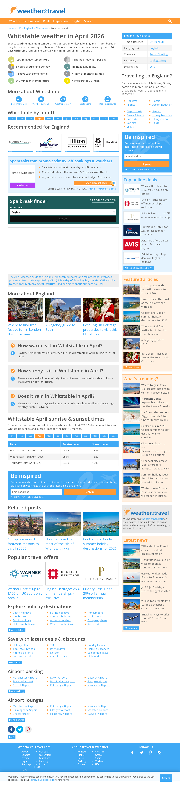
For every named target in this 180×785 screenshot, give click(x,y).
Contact (26, 759)
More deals (15, 666)
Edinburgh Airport (61, 689)
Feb (21, 118)
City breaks (19, 620)
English (154, 48)
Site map (26, 768)
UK (19, 28)
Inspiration (60, 21)
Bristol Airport (22, 689)
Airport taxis (134, 111)
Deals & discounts (107, 104)
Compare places (97, 624)
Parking (81, 765)
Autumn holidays (60, 624)
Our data (44, 755)
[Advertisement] (121, 9)
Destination (16, 211)
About (25, 755)
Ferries (156, 111)
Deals (46, 21)
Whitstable (42, 28)
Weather (15, 21)
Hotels (156, 101)
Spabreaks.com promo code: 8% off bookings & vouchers (61, 165)
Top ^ (11, 741)
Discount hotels (22, 660)
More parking (16, 695)
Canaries (99, 755)
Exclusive (23, 189)
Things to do (160, 119)
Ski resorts (94, 628)
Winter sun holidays (62, 628)
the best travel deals (152, 518)
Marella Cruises (59, 660)
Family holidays (22, 624)
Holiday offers (21, 649)
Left (152, 66)
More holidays (16, 634)
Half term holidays (24, 628)
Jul (67, 118)
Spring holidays (59, 617)
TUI (52, 649)
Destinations (31, 21)
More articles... (132, 367)
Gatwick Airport (97, 681)
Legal (24, 765)
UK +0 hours (157, 42)
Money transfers (162, 115)
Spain (98, 762)
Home (11, 28)
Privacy (25, 762)
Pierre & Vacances (98, 653)
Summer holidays (60, 620)
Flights (131, 104)
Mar (30, 118)
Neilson (54, 657)
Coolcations (94, 620)
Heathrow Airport (61, 718)
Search (88, 21)
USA (97, 768)
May (49, 118)
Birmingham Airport (62, 685)
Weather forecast (63, 104)
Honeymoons (95, 617)
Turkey (99, 765)
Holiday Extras (96, 649)
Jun (58, 118)
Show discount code (96, 187)
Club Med (93, 660)
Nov (104, 118)
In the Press (39, 770)
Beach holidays (22, 617)
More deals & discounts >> (139, 267)
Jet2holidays (57, 653)
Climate (81, 768)
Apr (39, 118)
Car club (132, 119)
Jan (11, 118)
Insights (76, 21)
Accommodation (162, 104)
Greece (99, 759)
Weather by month (41, 104)
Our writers (45, 759)
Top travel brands (24, 653)
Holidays (132, 101)
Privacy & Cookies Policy (42, 779)
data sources (96, 288)
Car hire (131, 122)
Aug (76, 118)
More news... (131, 628)
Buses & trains (135, 115)
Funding (43, 765)
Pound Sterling (159, 54)
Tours (155, 122)
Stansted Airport (23, 685)
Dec (113, 118)
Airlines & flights (23, 657)
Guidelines (44, 762)
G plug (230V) (158, 60)
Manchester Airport (25, 681)
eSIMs (130, 126)
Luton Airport (58, 681)
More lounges (16, 724)
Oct (95, 118)
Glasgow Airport (97, 685)
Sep (85, 118)
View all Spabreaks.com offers (102, 193)
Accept (166, 778)
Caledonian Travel (98, 657)
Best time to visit (19, 104)
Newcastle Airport (98, 689)
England (28, 28)
